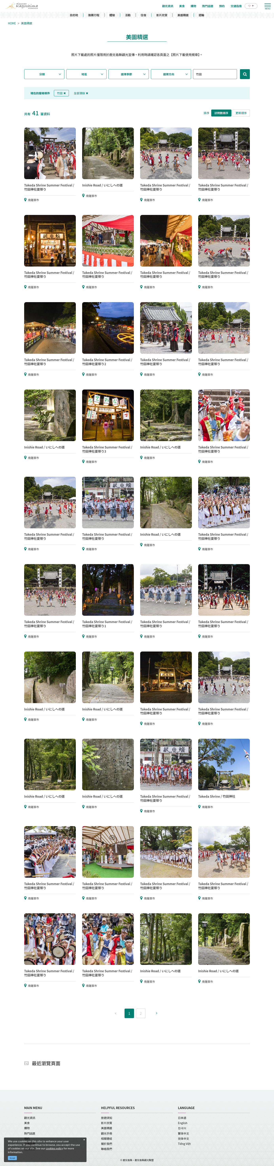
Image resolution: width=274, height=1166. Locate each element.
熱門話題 (29, 1133)
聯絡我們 (106, 1149)
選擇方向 (168, 74)
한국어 (182, 1128)
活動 (128, 15)
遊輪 (201, 15)
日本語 (182, 1118)
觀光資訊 (29, 1118)
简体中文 (183, 1138)
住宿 (143, 15)
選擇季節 (126, 74)
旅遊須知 (106, 1118)
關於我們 (106, 1144)
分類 (42, 74)
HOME (12, 23)
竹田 (61, 93)
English (182, 1123)
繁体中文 (183, 1133)
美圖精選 (183, 15)
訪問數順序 (221, 113)
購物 (27, 1128)
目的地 (74, 15)
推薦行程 (93, 15)
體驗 (112, 15)
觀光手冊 (106, 1133)
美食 (27, 1123)
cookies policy (54, 1148)
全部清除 (81, 93)
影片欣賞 (161, 15)
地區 (84, 74)
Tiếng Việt (184, 1144)
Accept (12, 1158)
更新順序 (241, 113)
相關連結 (106, 1138)
